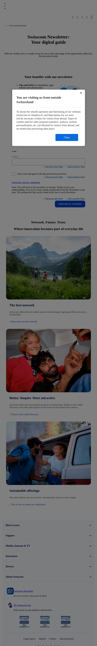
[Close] (81, 93)
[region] (48, 118)
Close (67, 137)
